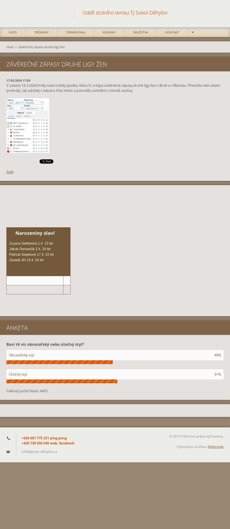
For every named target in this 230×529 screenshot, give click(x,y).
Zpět (10, 172)
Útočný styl (18, 374)
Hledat (218, 12)
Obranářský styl (21, 355)
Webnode (216, 446)
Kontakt (172, 32)
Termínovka (75, 32)
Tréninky (41, 32)
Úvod (13, 32)
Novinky (109, 32)
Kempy (201, 32)
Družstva (140, 32)
